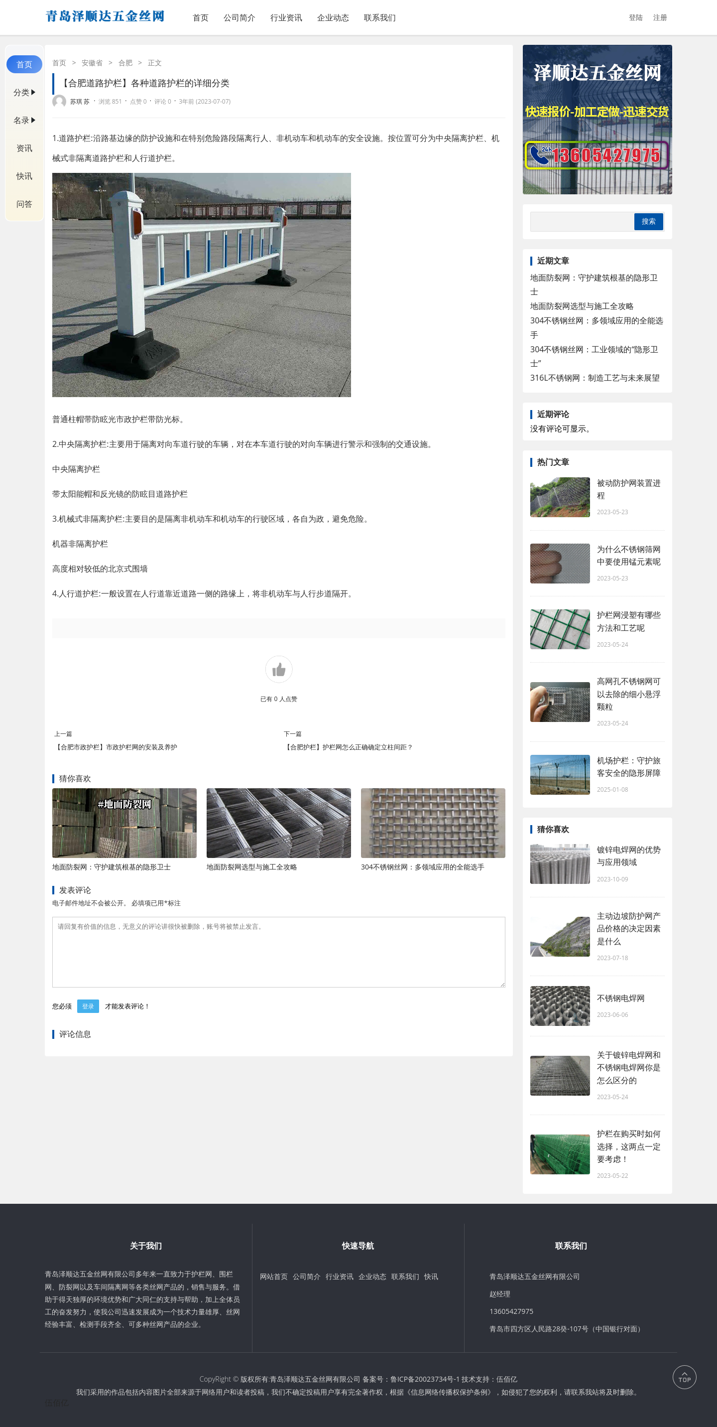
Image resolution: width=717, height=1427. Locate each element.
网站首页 (274, 1276)
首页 (201, 17)
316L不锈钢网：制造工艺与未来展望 (595, 377)
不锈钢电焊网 (621, 998)
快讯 (24, 175)
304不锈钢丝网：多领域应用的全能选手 (422, 866)
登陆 (636, 17)
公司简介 (239, 17)
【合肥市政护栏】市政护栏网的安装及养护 (115, 746)
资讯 (24, 148)
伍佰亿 (506, 1379)
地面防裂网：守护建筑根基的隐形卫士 (111, 866)
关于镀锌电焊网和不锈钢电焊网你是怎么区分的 (629, 1067)
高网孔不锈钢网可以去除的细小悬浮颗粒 (629, 694)
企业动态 (333, 17)
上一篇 (63, 733)
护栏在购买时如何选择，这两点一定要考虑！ (629, 1146)
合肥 (125, 62)
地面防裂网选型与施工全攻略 (252, 866)
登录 (88, 1018)
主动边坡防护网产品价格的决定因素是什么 (629, 928)
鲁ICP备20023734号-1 (425, 1379)
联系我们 (380, 17)
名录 (21, 120)
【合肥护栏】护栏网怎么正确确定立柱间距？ (348, 746)
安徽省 (92, 62)
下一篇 (293, 733)
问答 (24, 203)
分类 (21, 92)
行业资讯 (286, 17)
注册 (660, 17)
